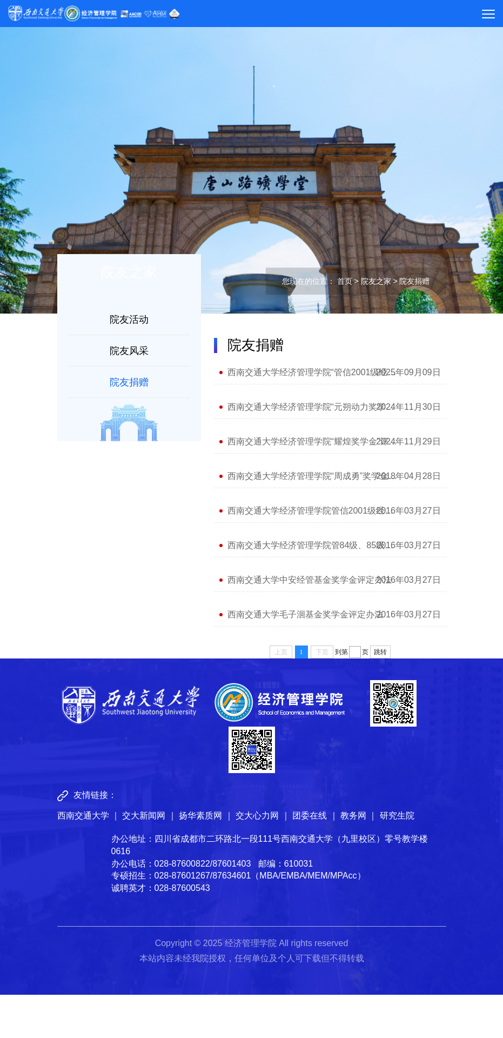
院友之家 (376, 281)
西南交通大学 (83, 815)
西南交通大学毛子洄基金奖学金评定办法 (305, 614)
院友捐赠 (129, 382)
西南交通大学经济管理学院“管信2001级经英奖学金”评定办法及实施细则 (312, 372)
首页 (344, 281)
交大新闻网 (143, 815)
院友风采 (129, 350)
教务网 (353, 815)
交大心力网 (257, 815)
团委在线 (309, 815)
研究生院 (397, 815)
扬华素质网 (200, 815)
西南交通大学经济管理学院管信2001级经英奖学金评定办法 (312, 510)
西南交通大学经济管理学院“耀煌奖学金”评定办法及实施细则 (312, 441)
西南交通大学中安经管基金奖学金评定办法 (309, 579)
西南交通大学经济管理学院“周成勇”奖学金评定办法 (312, 476)
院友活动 (129, 319)
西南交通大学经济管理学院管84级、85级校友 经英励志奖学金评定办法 (312, 545)
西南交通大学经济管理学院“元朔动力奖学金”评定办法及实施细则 (312, 406)
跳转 (380, 652)
